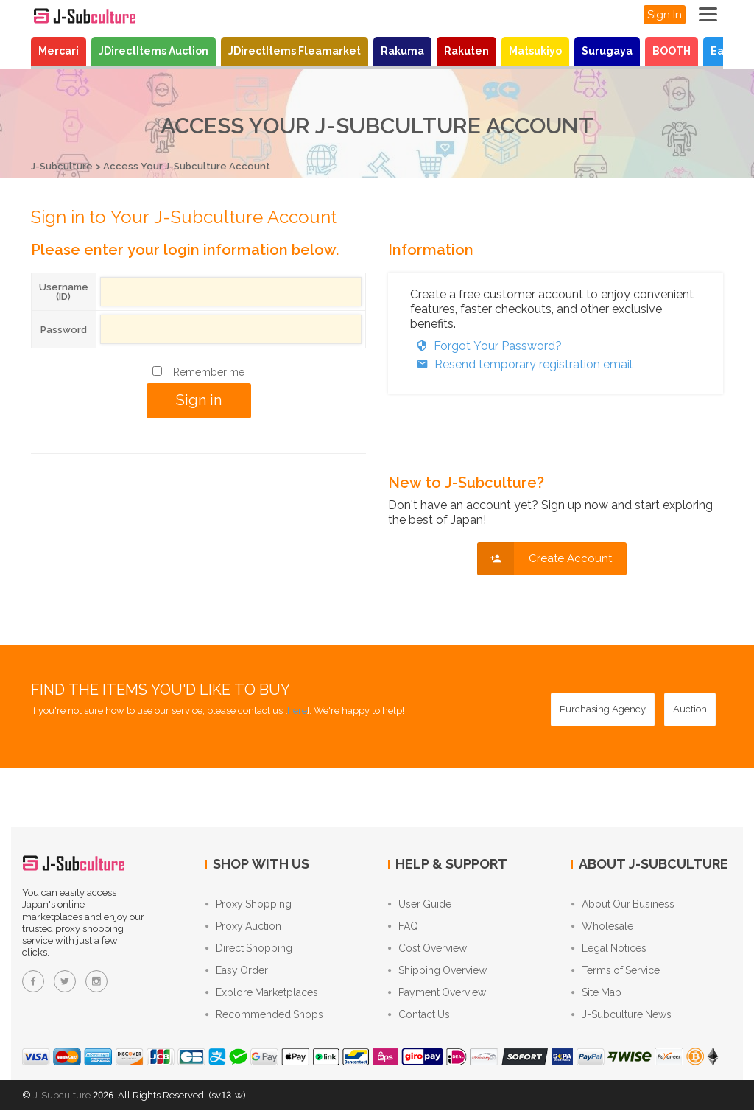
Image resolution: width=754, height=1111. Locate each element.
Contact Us (419, 1015)
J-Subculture (62, 166)
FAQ (403, 927)
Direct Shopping (248, 949)
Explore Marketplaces (261, 993)
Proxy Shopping (248, 905)
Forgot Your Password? (486, 346)
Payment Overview (437, 993)
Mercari (58, 51)
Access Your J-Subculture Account (186, 166)
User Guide (419, 905)
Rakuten (466, 51)
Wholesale (602, 927)
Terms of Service (615, 971)
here (297, 710)
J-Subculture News (621, 1015)
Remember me (208, 372)
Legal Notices (608, 949)
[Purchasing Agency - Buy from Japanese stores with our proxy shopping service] (603, 709)
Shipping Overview (437, 971)
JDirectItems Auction (153, 51)
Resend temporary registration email (521, 364)
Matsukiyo (535, 51)
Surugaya (607, 51)
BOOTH (671, 51)
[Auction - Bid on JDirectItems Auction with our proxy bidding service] (690, 709)
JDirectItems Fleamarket (294, 51)
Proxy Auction (243, 927)
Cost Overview (427, 949)
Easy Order (236, 971)
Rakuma (402, 51)
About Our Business (622, 905)
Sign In (664, 14)
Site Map (596, 993)
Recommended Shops (264, 1015)
